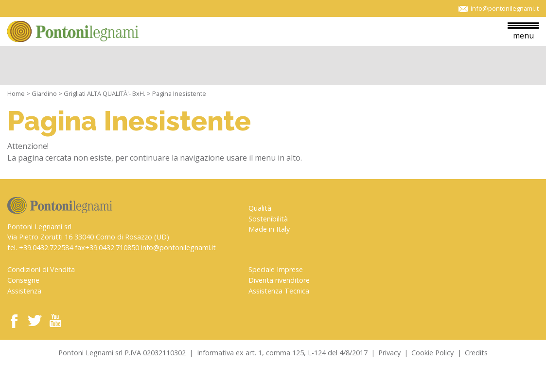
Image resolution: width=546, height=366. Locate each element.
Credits (476, 352)
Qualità (259, 208)
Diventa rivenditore (279, 280)
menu (523, 31)
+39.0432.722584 (46, 247)
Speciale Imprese (275, 269)
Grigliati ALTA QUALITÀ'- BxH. (104, 93)
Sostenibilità (268, 218)
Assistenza (24, 290)
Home (16, 93)
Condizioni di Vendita (41, 269)
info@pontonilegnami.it (178, 247)
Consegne (23, 280)
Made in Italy (269, 229)
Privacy (389, 352)
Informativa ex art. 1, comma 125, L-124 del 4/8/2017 (282, 352)
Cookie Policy (432, 352)
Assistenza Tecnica (278, 290)
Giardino (44, 93)
